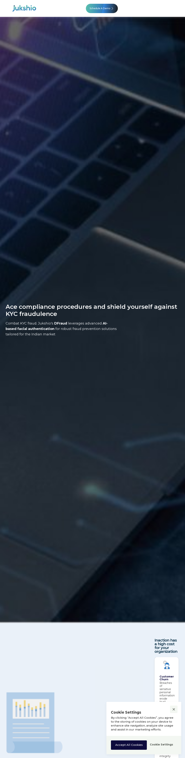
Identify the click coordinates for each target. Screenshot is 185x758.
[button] (174, 709)
